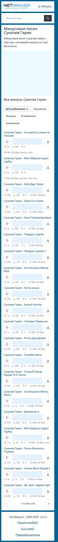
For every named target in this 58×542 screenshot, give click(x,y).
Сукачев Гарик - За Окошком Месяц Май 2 (26, 393)
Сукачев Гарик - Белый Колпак (23, 304)
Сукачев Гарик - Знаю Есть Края (23, 200)
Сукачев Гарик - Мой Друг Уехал (24, 184)
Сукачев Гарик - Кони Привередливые (27, 217)
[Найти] (48, 18)
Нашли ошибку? (28, 522)
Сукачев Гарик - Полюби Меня (23, 354)
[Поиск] (24, 18)
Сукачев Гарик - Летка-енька (21, 287)
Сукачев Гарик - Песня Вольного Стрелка (24, 450)
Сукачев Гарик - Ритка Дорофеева (25, 338)
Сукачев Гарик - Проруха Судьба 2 (25, 251)
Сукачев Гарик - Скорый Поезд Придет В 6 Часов (23, 373)
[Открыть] (48, 142)
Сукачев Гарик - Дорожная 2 (21, 411)
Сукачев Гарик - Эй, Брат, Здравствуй (27, 485)
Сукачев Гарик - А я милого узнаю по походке (27, 134)
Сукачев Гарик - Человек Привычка (26, 321)
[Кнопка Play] (7, 141)
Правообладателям (28, 534)
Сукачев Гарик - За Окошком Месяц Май (26, 269)
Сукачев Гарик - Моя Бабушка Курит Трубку (26, 430)
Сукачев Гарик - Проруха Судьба (24, 234)
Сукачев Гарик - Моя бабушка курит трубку (26, 160)
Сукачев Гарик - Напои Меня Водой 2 (27, 468)
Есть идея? (27, 528)
